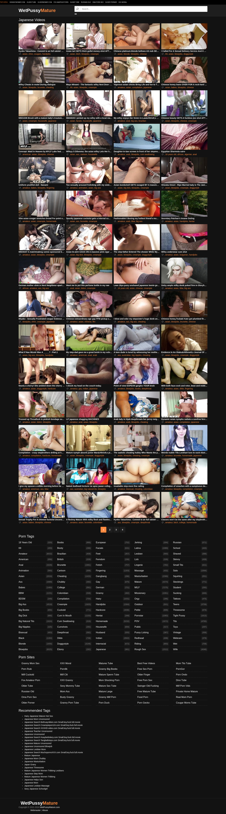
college (182, 522)
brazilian (142, 121)
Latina (151, 548)
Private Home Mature (187, 691)
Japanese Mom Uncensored (37, 719)
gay (80, 388)
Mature (151, 582)
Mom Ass (65, 691)
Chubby (74, 582)
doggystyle (188, 54)
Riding (151, 644)
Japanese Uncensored (34, 734)
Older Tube (74, 2)
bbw (133, 221)
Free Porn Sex (144, 680)
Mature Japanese (32, 755)
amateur (121, 87)
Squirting (190, 576)
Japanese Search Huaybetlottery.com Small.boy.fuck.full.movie (52, 737)
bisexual (129, 489)
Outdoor (151, 604)
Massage (151, 570)
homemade (51, 221)
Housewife (113, 627)
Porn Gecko (143, 702)
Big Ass (36, 604)
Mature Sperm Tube (109, 674)
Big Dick (36, 615)
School (190, 548)
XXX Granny (66, 680)
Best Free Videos (146, 663)
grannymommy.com (17, 2)
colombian (148, 489)
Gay (113, 582)
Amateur (36, 554)
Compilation (74, 599)
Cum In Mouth (74, 615)
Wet (190, 644)
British (74, 559)
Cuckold (74, 610)
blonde (127, 54)
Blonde (36, 644)
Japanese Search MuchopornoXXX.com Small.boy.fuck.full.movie (53, 752)
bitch (78, 54)
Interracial (113, 644)
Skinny (190, 559)
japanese (147, 87)
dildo (182, 388)
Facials (113, 548)
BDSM (36, 599)
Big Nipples (36, 627)
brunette (41, 87)
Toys (190, 627)
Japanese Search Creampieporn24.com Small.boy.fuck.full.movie (53, 725)
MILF (151, 587)
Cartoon (74, 570)
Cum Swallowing (74, 621)
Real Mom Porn (184, 697)
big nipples (137, 355)
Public (151, 627)
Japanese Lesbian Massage (36, 786)
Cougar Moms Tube (186, 702)
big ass (134, 121)
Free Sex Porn (144, 669)
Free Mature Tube (146, 691)
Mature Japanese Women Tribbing (39, 776)
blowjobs (85, 54)
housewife (42, 121)
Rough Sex (151, 649)
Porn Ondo (181, 674)
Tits (190, 621)
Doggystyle (74, 644)
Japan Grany (30, 764)
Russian (190, 542)
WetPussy (37, 10)
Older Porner (111, 2)
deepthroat (146, 388)
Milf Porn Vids (183, 686)
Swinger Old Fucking (148, 686)
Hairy (113, 599)
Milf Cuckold (27, 674)
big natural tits (90, 489)
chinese (143, 54)
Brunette (74, 565)
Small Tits (190, 565)
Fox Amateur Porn (61, 2)
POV (151, 621)
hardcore (52, 388)
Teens (190, 604)
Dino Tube (181, 680)
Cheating (74, 576)
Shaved (190, 554)
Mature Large (105, 691)
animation (83, 188)
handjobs (46, 54)
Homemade (113, 621)
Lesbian (151, 554)
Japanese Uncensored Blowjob (38, 746)
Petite (151, 610)
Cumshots (74, 627)
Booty (74, 548)
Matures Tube (106, 663)
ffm (94, 322)
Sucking (190, 593)
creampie (95, 54)
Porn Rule (26, 669)
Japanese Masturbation (34, 761)
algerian (188, 154)
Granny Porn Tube (69, 702)
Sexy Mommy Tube (70, 686)
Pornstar (151, 615)
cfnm (31, 54)
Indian (113, 638)
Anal (36, 565)
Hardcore (113, 610)
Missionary (151, 593)
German (113, 587)
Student (190, 587)
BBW (36, 593)
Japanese (113, 649)
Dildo (74, 638)
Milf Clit (64, 674)
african (180, 154)
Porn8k (63, 669)
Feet (113, 554)
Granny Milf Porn (107, 697)
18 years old (170, 154)
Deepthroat (74, 632)
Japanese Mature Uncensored (37, 743)
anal (128, 121)
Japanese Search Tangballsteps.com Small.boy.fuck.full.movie (52, 740)
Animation (36, 570)
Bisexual (36, 632)
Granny (113, 593)
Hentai (113, 615)
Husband (113, 632)
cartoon (83, 154)
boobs (138, 388)
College (74, 587)
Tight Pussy (190, 615)
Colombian (74, 593)
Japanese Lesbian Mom (35, 749)
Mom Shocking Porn (109, 680)
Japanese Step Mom (33, 773)
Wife (190, 649)
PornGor (180, 669)
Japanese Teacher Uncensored (38, 731)
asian (25, 54)
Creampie (74, 604)
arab (128, 154)
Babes (36, 587)
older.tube (31, 2)
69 (166, 54)
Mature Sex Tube (107, 686)
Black (36, 638)
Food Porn (142, 697)
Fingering (113, 570)
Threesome (190, 610)
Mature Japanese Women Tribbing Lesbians (44, 770)
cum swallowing (147, 154)
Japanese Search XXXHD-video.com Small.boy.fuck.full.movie (52, 728)
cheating (50, 87)
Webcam (190, 638)
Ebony (74, 649)
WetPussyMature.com (50, 807)
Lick (151, 559)
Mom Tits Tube (183, 663)
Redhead (151, 638)
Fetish (113, 565)
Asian (36, 576)
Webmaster (35, 810)
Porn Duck (104, 702)
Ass (36, 582)
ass (77, 154)
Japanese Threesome (34, 767)
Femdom (113, 559)
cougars (37, 54)
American (36, 559)
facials (79, 121)
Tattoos (190, 599)
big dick (127, 188)
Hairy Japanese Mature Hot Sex (38, 716)
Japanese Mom (31, 783)
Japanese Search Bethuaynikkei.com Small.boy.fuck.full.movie (52, 722)
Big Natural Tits (36, 621)
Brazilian (74, 554)
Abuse (45, 810)
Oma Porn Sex (98, 2)
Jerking (151, 542)
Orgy (151, 599)
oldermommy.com (45, 2)
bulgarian (184, 255)
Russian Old (86, 2)
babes (174, 87)
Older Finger (143, 674)
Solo (190, 570)
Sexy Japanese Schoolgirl (36, 789)
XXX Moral (122, 2)
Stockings (190, 582)
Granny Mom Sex (30, 663)
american (27, 154)
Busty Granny (67, 697)
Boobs (74, 542)
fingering (50, 188)
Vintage (190, 632)
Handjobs (113, 604)
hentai (191, 221)
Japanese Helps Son (33, 780)
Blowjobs (36, 649)
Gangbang (113, 576)
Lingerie (151, 565)
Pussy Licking (151, 632)
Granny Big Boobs (108, 669)
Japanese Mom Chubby (35, 758)
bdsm (83, 288)
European (113, 542)
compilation (137, 87)
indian (85, 388)
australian (126, 355)
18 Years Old (36, 542)
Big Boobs (36, 610)
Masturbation (151, 576)
